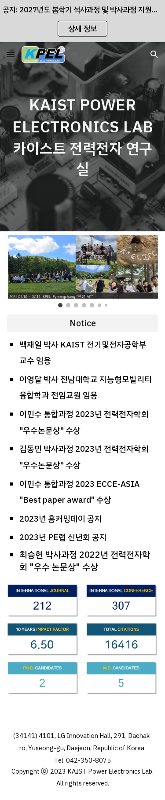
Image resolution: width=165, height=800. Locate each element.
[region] (82, 21)
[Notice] (82, 323)
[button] (10, 54)
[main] (82, 136)
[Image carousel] (82, 271)
